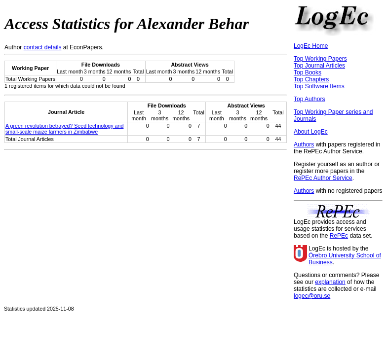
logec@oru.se (312, 295)
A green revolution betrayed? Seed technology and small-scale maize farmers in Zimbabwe (64, 129)
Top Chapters (311, 79)
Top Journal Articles (319, 65)
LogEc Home (311, 45)
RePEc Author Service (323, 178)
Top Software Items (319, 86)
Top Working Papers (320, 58)
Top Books (307, 72)
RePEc (339, 235)
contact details (43, 47)
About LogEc (311, 131)
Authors (304, 144)
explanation (330, 282)
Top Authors (309, 99)
